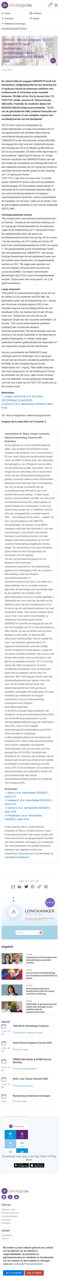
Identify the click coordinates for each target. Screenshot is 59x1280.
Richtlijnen (6, 1223)
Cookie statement (9, 1216)
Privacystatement (33, 1264)
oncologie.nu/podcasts (17, 857)
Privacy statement (9, 1213)
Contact (5, 1230)
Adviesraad (6, 1235)
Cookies (17, 1264)
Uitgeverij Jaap (8, 1209)
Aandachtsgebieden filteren (14, 28)
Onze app (5, 1219)
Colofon (5, 1238)
